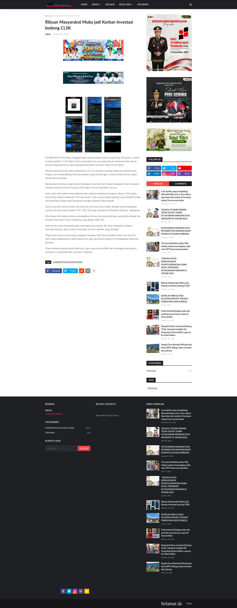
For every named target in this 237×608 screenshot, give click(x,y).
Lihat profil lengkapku (53, 414)
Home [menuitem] (84, 4)
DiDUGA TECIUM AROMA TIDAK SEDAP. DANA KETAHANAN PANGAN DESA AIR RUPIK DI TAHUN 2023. (175, 214)
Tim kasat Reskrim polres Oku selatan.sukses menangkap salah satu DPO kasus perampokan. (175, 246)
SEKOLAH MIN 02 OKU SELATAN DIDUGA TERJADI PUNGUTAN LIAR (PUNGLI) (174, 298)
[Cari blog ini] (62, 448)
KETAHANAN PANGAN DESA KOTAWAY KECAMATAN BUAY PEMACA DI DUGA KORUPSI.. (176, 231)
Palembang (169, 371)
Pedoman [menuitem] (142, 4)
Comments (180, 184)
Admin (48, 410)
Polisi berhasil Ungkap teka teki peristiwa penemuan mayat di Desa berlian (175, 314)
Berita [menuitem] (95, 4)
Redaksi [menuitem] (110, 4)
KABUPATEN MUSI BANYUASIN (67, 16)
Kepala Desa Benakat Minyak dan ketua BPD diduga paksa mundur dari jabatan (176, 347)
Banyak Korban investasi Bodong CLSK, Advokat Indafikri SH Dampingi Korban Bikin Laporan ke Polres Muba (176, 330)
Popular (157, 184)
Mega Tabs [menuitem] (125, 4)
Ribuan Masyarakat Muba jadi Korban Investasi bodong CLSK (175, 284)
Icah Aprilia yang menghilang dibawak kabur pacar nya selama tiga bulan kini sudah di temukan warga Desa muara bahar (176, 196)
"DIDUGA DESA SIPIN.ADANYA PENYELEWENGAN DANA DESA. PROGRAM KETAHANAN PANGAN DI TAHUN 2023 (174, 266)
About (189, 603)
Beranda (48, 16)
